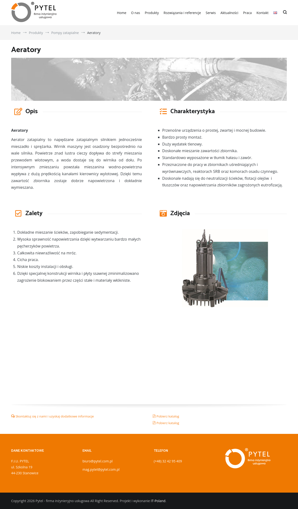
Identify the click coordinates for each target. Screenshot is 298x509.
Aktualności (229, 12)
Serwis (211, 12)
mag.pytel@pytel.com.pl (101, 469)
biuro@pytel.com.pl (97, 461)
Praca (247, 12)
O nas (135, 12)
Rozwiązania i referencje (182, 12)
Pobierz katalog (167, 416)
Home (121, 12)
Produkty (152, 12)
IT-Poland (158, 501)
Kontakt (262, 12)
